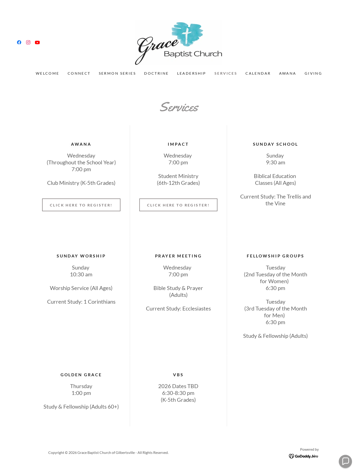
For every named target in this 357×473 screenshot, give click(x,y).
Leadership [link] (191, 73)
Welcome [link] (47, 73)
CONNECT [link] (79, 73)
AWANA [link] (287, 73)
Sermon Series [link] (117, 73)
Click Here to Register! (178, 205)
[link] (19, 42)
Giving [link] (313, 73)
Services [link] (225, 73)
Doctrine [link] (156, 73)
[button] (345, 461)
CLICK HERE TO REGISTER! (81, 205)
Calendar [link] (258, 73)
